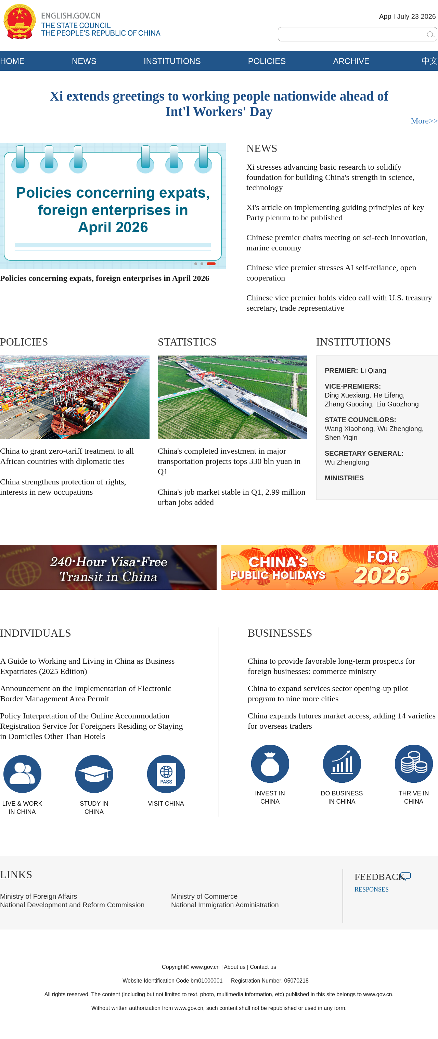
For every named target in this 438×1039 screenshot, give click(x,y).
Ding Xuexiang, (348, 395)
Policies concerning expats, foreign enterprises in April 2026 (104, 278)
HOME (12, 61)
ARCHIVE (351, 61)
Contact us (263, 967)
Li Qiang (373, 370)
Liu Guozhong (397, 404)
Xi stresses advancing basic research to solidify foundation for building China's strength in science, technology (330, 177)
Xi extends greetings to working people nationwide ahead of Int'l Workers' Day (219, 104)
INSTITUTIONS (172, 61)
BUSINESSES (280, 633)
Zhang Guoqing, (349, 404)
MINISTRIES (344, 478)
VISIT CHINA (166, 803)
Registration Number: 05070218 (270, 981)
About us (234, 967)
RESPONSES (372, 889)
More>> (424, 120)
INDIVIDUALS (35, 633)
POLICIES (267, 61)
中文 (430, 60)
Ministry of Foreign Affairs (38, 896)
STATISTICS (187, 342)
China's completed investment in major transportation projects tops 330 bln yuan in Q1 (229, 461)
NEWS (84, 61)
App (385, 16)
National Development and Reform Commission (72, 905)
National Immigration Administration (225, 905)
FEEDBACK (380, 876)
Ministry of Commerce (204, 896)
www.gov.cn (205, 967)
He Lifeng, (389, 395)
